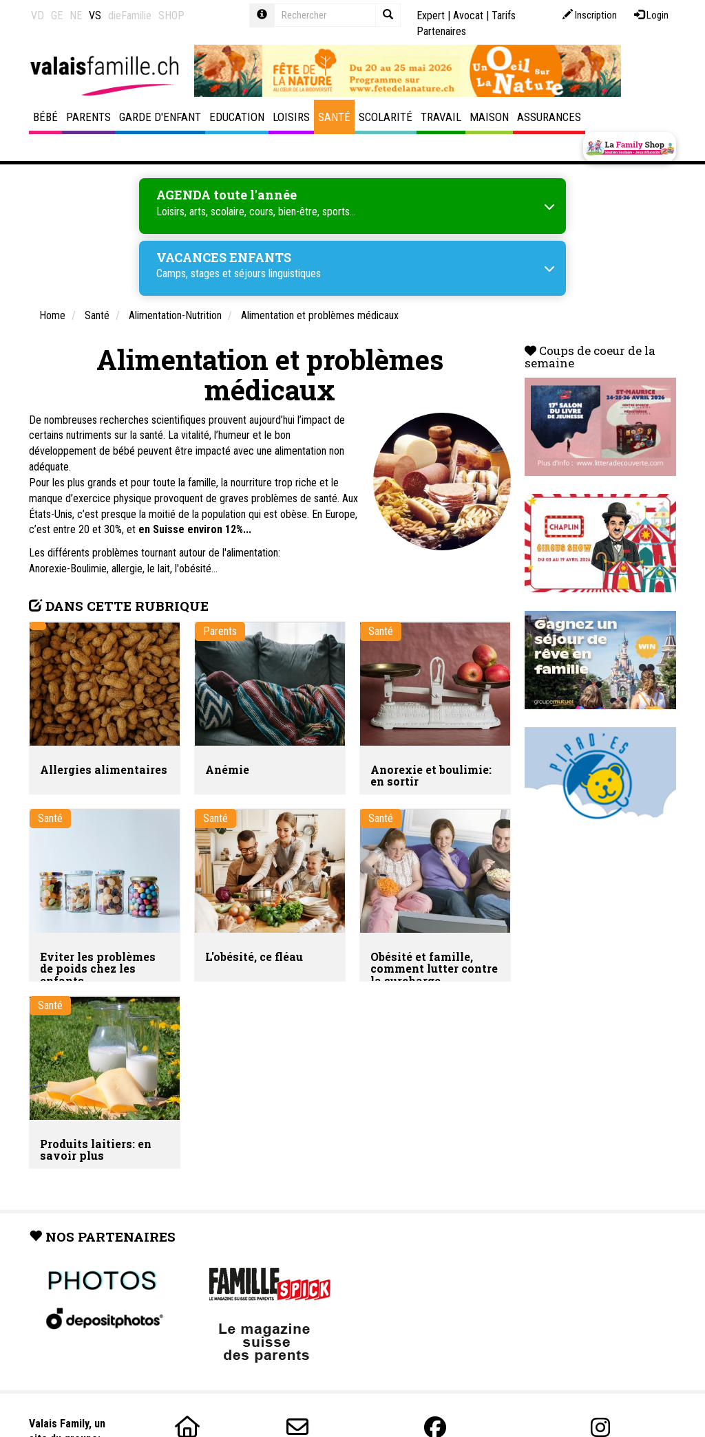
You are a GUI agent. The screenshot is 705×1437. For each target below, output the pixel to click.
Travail (441, 117)
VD (37, 15)
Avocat (468, 15)
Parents (88, 117)
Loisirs (291, 117)
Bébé (45, 117)
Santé (334, 117)
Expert (431, 15)
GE (57, 15)
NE (76, 15)
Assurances (549, 117)
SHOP (171, 15)
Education (236, 117)
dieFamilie (129, 15)
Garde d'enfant (160, 117)
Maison (489, 117)
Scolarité (385, 117)
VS (95, 15)
